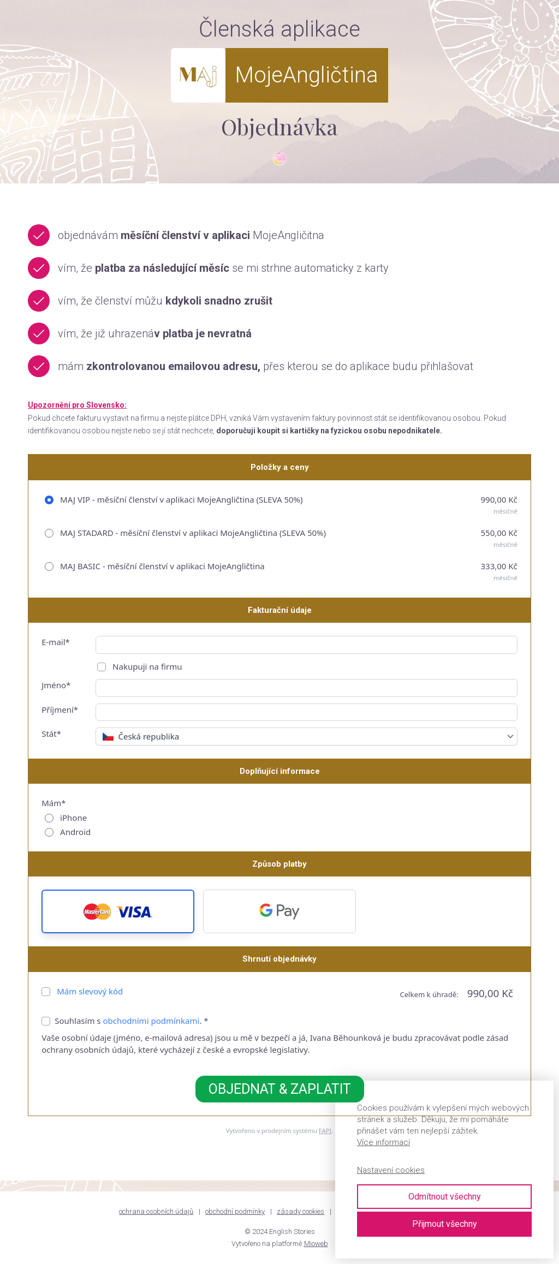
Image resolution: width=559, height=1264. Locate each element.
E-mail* (55, 641)
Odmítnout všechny (444, 1196)
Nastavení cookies (391, 1170)
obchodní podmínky (235, 1211)
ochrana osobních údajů (156, 1211)
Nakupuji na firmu (146, 666)
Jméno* (55, 684)
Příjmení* (59, 709)
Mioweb (316, 1243)
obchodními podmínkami (151, 1020)
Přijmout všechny (444, 1224)
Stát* (51, 733)
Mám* (53, 802)
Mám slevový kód (90, 991)
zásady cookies (300, 1211)
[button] (117, 911)
